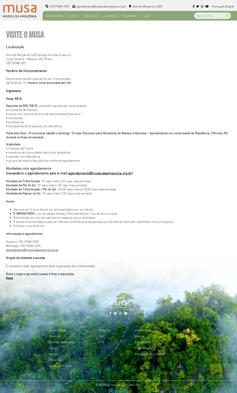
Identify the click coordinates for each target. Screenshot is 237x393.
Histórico (55, 336)
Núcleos (91, 16)
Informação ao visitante (149, 354)
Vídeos (53, 348)
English (229, 6)
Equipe (53, 354)
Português (218, 6)
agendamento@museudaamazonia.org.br (99, 6)
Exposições (142, 342)
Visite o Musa (143, 330)
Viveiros (140, 336)
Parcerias (55, 360)
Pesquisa (105, 330)
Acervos (111, 16)
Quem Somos (54, 16)
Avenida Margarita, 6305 (145, 6)
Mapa (9, 278)
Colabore (129, 16)
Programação (143, 348)
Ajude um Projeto (60, 366)
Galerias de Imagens (62, 342)
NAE (102, 336)
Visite (74, 16)
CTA (101, 342)
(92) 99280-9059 (57, 6)
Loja (146, 16)
